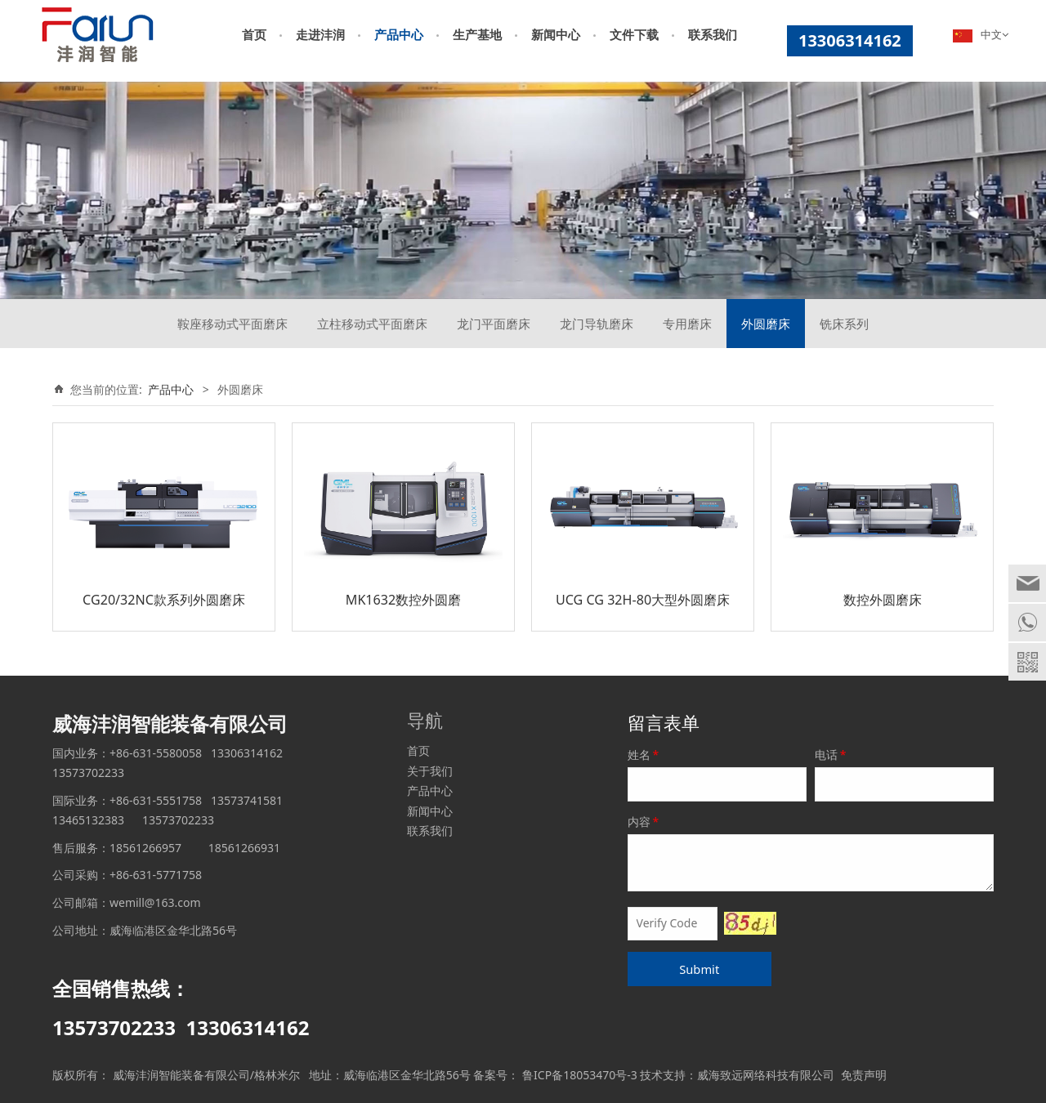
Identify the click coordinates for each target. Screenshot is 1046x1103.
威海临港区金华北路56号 (407, 1075)
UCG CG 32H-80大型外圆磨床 (643, 600)
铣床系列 (844, 323)
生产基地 (477, 34)
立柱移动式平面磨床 (372, 323)
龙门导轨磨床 (596, 323)
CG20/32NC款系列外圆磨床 (164, 600)
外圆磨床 (765, 323)
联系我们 (712, 34)
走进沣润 (320, 34)
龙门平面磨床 (493, 323)
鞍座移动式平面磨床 (232, 323)
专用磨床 (687, 323)
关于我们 (430, 771)
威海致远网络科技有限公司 (765, 1075)
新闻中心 (555, 34)
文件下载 (634, 34)
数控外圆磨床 (882, 600)
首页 (254, 34)
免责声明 (864, 1075)
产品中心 (398, 34)
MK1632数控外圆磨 (403, 600)
